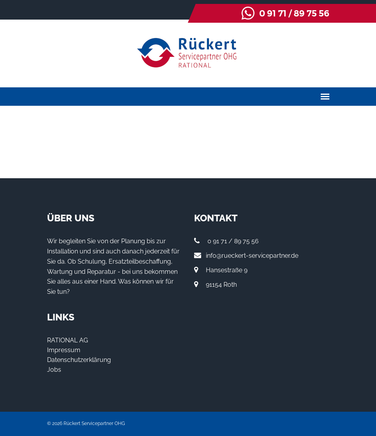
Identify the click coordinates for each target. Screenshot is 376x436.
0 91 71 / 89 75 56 (294, 13)
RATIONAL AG (67, 340)
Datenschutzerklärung (79, 360)
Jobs (54, 369)
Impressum (63, 350)
